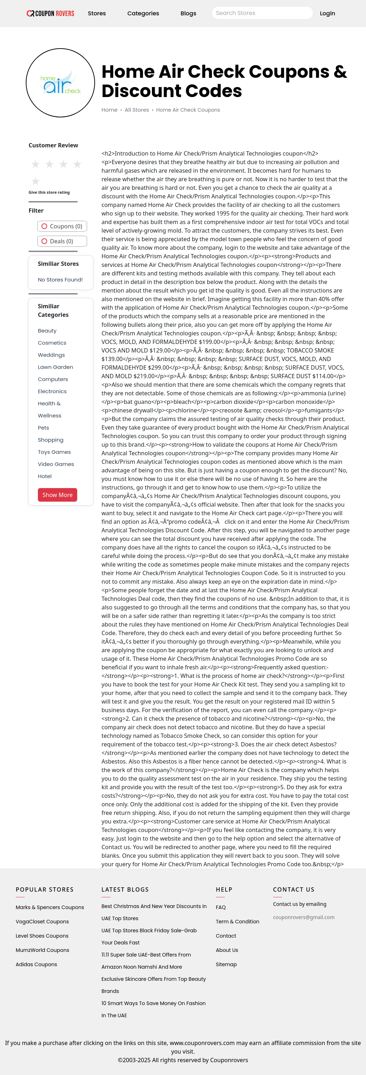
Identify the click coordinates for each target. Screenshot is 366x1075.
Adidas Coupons (36, 964)
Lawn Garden (55, 367)
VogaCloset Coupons (42, 921)
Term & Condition (237, 921)
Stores (97, 13)
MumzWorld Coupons (42, 950)
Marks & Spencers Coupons (50, 907)
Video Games (56, 464)
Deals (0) (61, 241)
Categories (143, 13)
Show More (58, 495)
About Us (227, 950)
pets (43, 427)
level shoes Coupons (42, 935)
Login (327, 13)
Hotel (44, 476)
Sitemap (226, 964)
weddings (51, 355)
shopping (51, 439)
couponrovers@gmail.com (304, 917)
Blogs (188, 13)
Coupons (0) (66, 226)
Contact (226, 935)
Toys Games (54, 452)
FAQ (221, 907)
